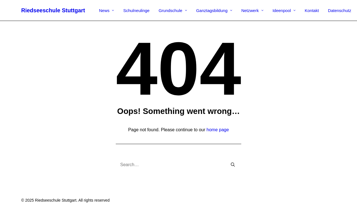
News (106, 10)
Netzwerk (252, 10)
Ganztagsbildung (214, 10)
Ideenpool (284, 10)
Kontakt (312, 10)
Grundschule (173, 10)
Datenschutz (339, 10)
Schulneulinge (136, 10)
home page (218, 129)
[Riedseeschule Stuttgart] (53, 10)
